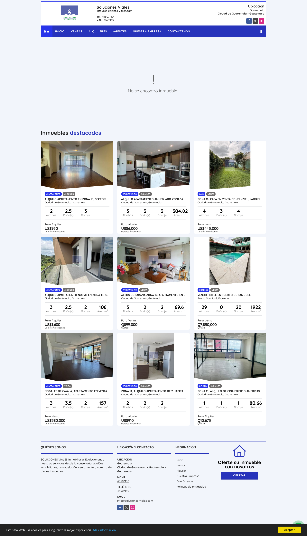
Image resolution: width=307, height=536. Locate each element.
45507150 (108, 16)
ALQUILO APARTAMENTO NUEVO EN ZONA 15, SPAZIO (77, 295)
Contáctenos (179, 31)
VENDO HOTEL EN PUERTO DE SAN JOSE (224, 295)
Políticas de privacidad (191, 486)
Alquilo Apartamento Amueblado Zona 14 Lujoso (153, 199)
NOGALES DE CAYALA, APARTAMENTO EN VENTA (76, 391)
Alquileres (97, 31)
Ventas (76, 31)
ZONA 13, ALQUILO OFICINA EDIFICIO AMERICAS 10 (230, 391)
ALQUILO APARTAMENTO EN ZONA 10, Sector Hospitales (77, 199)
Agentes (120, 31)
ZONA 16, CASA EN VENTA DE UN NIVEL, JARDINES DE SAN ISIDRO (230, 199)
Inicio (60, 31)
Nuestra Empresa (147, 31)
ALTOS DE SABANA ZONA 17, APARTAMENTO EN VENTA (153, 295)
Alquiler (181, 470)
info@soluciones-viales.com (115, 11)
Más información (104, 530)
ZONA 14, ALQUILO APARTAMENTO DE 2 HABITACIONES (153, 391)
